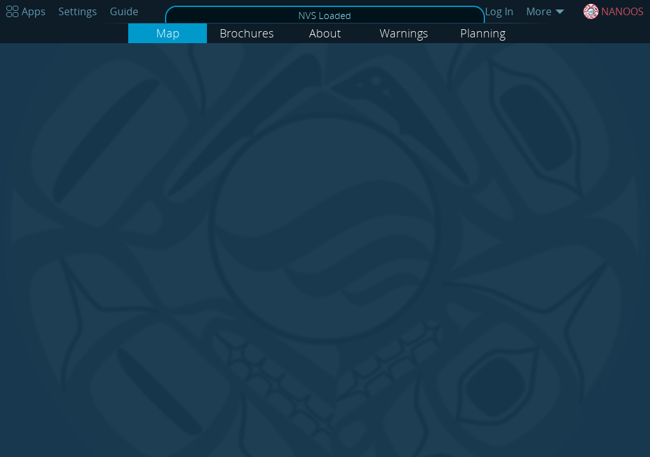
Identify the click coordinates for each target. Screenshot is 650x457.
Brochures (247, 33)
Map (168, 33)
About (325, 33)
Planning (482, 33)
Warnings (404, 33)
